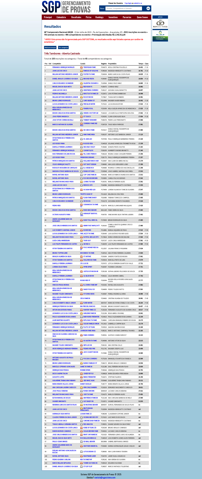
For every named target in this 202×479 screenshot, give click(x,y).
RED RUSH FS (87, 87)
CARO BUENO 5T (89, 100)
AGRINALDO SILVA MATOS (61, 414)
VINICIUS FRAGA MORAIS (60, 285)
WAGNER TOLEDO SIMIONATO (62, 294)
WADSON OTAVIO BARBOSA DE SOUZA (65, 171)
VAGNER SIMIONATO (59, 401)
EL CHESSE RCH (88, 168)
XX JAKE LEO (87, 139)
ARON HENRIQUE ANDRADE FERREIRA (65, 349)
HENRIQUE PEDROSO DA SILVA (62, 306)
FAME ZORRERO (88, 335)
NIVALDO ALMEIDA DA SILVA (61, 256)
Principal (48, 17)
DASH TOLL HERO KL (90, 220)
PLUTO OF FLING (89, 327)
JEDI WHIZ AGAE (88, 380)
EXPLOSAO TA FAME (90, 320)
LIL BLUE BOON (88, 276)
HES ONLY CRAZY (89, 147)
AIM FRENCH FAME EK (90, 398)
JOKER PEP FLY (88, 373)
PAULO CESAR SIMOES (59, 441)
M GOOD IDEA (88, 143)
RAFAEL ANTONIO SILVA (60, 175)
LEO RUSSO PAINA (58, 143)
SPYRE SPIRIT (87, 267)
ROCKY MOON (88, 97)
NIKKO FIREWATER (89, 377)
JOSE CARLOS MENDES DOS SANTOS (64, 226)
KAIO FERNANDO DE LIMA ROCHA (63, 154)
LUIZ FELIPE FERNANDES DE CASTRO (64, 244)
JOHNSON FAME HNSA (87, 331)
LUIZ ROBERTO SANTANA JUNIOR (63, 230)
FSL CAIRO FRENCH (89, 154)
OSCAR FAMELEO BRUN (91, 324)
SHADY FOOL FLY (89, 289)
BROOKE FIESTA (88, 79)
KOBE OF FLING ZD (89, 428)
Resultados (76, 17)
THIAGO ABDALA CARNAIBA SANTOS (64, 424)
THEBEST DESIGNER (89, 120)
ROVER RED (87, 230)
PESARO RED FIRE (89, 349)
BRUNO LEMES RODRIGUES (61, 100)
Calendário (61, 17)
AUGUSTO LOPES (58, 377)
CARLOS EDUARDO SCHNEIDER (62, 83)
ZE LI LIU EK (84, 263)
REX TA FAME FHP (86, 459)
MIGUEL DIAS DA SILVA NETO (62, 87)
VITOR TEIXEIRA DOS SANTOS (62, 248)
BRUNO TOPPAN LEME (59, 253)
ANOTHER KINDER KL (90, 446)
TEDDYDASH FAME (89, 67)
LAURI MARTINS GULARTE (61, 320)
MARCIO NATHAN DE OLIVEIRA (62, 124)
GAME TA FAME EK (86, 367)
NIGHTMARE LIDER (89, 456)
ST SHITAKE (87, 256)
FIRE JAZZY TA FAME (87, 233)
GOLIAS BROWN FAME (90, 431)
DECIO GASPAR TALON (60, 373)
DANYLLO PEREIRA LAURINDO (62, 147)
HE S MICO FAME (88, 130)
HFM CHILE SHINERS (90, 387)
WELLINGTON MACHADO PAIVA (62, 182)
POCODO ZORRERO (90, 359)
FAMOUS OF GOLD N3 (90, 71)
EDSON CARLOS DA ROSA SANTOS (63, 113)
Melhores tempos (50, 47)
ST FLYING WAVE (88, 294)
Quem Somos (142, 17)
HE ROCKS (86, 201)
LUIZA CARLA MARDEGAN (61, 240)
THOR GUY (87, 240)
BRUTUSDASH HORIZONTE (86, 409)
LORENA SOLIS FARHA (59, 267)
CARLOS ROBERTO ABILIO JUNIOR (64, 303)
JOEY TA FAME (88, 394)
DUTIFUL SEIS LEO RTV (91, 237)
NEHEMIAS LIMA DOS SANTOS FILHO (64, 405)
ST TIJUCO (87, 116)
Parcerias (127, 17)
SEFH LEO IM (87, 345)
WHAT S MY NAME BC (90, 435)
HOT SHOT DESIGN (89, 164)
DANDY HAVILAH (85, 384)
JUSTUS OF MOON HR (90, 271)
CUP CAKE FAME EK (89, 175)
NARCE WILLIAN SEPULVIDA (61, 463)
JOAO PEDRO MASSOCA (60, 116)
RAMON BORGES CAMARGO (61, 431)
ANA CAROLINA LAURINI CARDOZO (64, 387)
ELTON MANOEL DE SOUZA (61, 398)
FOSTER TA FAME (89, 74)
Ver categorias (63, 47)
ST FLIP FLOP (87, 466)
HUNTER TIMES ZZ (89, 310)
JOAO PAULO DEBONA (60, 391)
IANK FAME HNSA (89, 134)
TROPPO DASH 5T (86, 194)
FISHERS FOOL (88, 108)
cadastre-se (138, 3)
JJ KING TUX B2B (89, 182)
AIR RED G (86, 244)
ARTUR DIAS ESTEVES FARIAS (62, 310)
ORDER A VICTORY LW (90, 113)
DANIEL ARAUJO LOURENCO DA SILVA (65, 79)
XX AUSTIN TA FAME (90, 341)
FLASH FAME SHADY (89, 198)
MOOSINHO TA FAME (87, 253)
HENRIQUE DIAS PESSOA (60, 370)
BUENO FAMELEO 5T (90, 363)
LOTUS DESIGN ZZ (89, 451)
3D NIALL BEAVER (89, 441)
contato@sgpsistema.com (104, 477)
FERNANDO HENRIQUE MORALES (63, 67)
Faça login (128, 3)
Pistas (88, 17)
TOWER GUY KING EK (90, 463)
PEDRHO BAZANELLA (59, 94)
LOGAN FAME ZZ (86, 414)
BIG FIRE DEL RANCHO (87, 306)
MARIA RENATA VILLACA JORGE (62, 384)
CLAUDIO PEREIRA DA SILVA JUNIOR (64, 417)
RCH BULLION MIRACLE (88, 438)
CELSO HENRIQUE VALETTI (61, 164)
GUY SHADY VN (88, 401)
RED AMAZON (88, 424)
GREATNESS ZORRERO (90, 90)
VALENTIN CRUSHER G (90, 83)
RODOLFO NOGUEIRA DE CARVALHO (64, 168)
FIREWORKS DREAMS (87, 157)
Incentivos (113, 17)
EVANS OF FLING (88, 171)
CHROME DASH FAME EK (91, 421)
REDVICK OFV (87, 185)
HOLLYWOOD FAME (89, 260)
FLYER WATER (87, 303)
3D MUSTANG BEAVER (90, 405)
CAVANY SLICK (88, 150)
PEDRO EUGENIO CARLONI (61, 459)
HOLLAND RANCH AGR (91, 161)
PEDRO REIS (56, 205)
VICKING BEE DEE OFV (90, 417)
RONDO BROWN (88, 391)
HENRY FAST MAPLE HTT (91, 226)
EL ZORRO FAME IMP (90, 285)
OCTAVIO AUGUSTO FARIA (61, 214)
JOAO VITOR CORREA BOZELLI (62, 120)
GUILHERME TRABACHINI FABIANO (63, 380)
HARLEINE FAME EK (89, 313)
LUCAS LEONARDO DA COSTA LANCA (64, 104)
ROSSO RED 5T (85, 280)
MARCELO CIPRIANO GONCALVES (63, 367)
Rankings (99, 17)
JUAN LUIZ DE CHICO (59, 71)
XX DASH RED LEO (89, 190)
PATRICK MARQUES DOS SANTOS (63, 161)
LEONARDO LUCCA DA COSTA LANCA (65, 313)
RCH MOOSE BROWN (90, 178)
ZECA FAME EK (85, 298)
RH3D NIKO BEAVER (89, 210)
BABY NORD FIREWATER (91, 317)
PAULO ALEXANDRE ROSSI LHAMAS (64, 317)
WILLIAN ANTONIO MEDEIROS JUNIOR (65, 74)
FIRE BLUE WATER (89, 104)
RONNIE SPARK (85, 370)
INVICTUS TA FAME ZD (90, 94)
